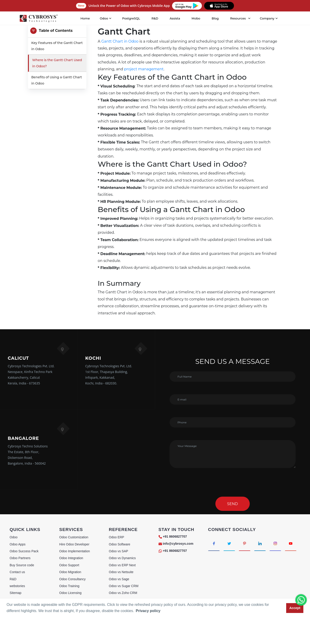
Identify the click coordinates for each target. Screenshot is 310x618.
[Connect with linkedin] (260, 543)
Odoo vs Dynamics (122, 558)
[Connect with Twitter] (229, 543)
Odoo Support (69, 565)
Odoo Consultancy (72, 579)
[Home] (38, 18)
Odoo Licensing (70, 593)
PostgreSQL (131, 18)
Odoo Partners (20, 558)
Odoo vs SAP (118, 551)
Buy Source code (22, 565)
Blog (215, 18)
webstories (17, 586)
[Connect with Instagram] (275, 543)
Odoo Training (69, 586)
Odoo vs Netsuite (121, 572)
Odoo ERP (116, 537)
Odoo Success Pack (24, 551)
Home (85, 18)
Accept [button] (294, 608)
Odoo (13, 537)
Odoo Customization (73, 537)
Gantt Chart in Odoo (119, 41)
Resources (238, 18)
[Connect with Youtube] (290, 543)
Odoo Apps (17, 544)
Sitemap (15, 593)
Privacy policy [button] (148, 611)
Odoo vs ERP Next (122, 565)
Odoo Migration (70, 572)
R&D (154, 18)
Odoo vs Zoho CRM (123, 593)
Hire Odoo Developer (74, 544)
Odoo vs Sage (119, 579)
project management (144, 69)
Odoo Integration (71, 558)
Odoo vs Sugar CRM (123, 586)
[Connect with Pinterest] (244, 543)
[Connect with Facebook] (214, 543)
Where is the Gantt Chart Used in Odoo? (57, 63)
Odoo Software (119, 544)
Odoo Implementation (74, 551)
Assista (175, 18)
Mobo (196, 18)
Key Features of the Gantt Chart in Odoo (57, 46)
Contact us (17, 572)
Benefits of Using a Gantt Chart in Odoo (56, 80)
